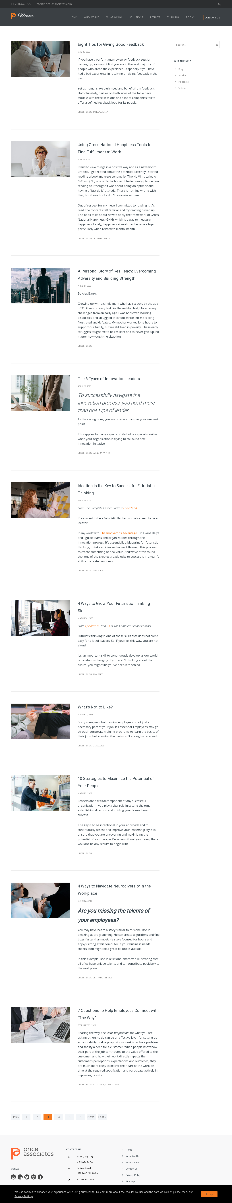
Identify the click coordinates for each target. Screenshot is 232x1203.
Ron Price (98, 570)
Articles (183, 75)
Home (73, 17)
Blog (89, 111)
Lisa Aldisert (99, 745)
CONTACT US (212, 17)
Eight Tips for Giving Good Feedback (111, 44)
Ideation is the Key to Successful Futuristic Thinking (116, 489)
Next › (91, 1117)
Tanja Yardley (100, 111)
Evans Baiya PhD (101, 453)
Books (190, 17)
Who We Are (91, 17)
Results (155, 17)
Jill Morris (98, 1084)
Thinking (173, 17)
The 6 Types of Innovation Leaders (109, 378)
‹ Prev (15, 1117)
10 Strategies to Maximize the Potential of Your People (116, 782)
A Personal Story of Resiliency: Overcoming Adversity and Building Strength (117, 275)
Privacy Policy (133, 1175)
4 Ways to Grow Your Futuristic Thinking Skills (114, 607)
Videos (182, 88)
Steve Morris (112, 1084)
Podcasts (184, 81)
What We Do (114, 17)
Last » (102, 1117)
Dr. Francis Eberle (102, 238)
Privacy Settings (23, 1196)
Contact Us (132, 1168)
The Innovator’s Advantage (118, 533)
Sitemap (130, 1181)
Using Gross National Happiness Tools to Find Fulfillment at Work (115, 148)
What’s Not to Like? (95, 707)
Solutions (136, 17)
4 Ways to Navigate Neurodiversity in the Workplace (114, 890)
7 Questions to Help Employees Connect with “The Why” (118, 1014)
